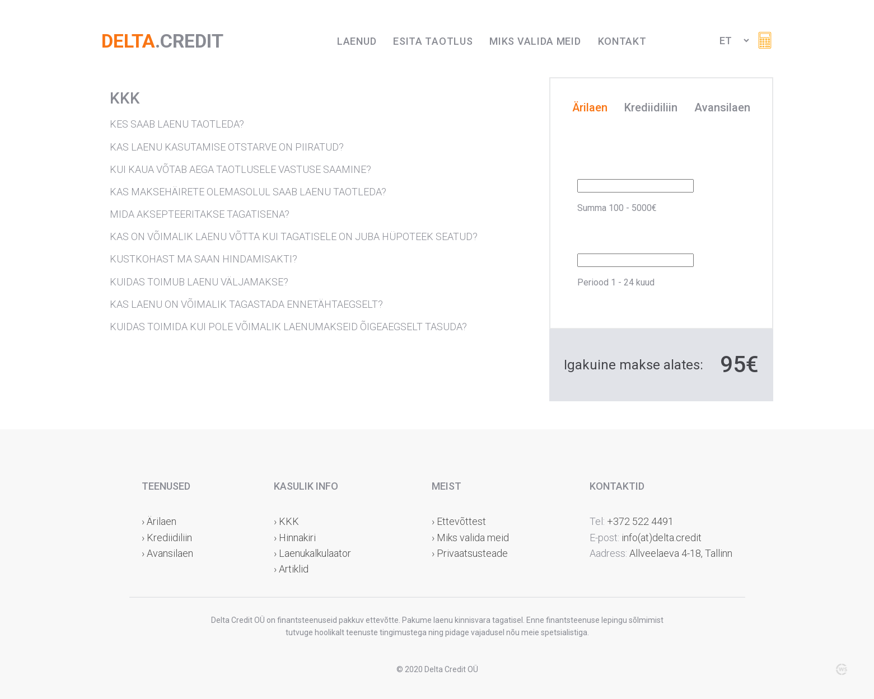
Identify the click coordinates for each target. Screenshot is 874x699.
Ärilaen (589, 108)
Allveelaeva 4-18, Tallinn (679, 553)
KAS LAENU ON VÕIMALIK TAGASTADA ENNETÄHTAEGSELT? (246, 304)
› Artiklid (291, 569)
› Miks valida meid (470, 537)
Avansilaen (722, 108)
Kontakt (622, 41)
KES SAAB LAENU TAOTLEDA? (177, 124)
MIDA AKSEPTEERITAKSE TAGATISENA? (199, 214)
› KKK (286, 521)
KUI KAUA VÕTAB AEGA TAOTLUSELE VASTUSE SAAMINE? (240, 169)
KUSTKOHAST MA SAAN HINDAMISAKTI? (203, 259)
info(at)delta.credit (661, 537)
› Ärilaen (159, 521)
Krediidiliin (650, 108)
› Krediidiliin (167, 537)
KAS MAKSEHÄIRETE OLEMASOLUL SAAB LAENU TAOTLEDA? (248, 192)
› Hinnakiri (295, 537)
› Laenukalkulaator (312, 553)
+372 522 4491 (640, 521)
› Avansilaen (167, 553)
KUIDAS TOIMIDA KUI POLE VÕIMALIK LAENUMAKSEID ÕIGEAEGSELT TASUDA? (288, 326)
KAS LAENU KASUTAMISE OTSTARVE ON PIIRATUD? (227, 147)
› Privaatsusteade (470, 553)
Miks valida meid (535, 41)
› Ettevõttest (459, 521)
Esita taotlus (433, 41)
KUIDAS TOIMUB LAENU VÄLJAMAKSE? (199, 282)
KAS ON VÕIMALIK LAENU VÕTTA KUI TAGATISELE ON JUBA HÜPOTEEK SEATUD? (294, 236)
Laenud (356, 41)
